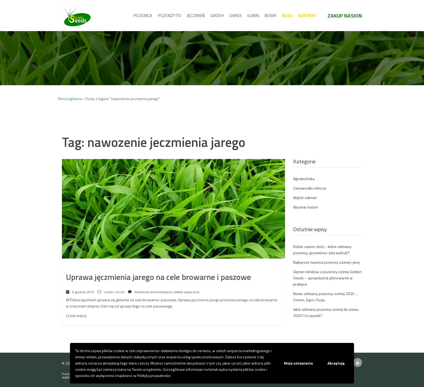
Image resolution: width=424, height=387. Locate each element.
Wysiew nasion (305, 207)
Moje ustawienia (298, 363)
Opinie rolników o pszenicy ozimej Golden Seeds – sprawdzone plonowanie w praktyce (327, 278)
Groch (217, 15)
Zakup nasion (344, 15)
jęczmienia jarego (205, 300)
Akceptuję (336, 363)
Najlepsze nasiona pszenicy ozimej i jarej (326, 262)
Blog (287, 15)
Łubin (253, 15)
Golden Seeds (114, 292)
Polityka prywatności (154, 375)
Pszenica (142, 15)
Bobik (270, 15)
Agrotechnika (303, 178)
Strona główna (70, 98)
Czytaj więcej (76, 315)
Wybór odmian (305, 197)
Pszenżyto (169, 15)
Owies (235, 15)
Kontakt (307, 15)
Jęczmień (196, 15)
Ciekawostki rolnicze (309, 188)
